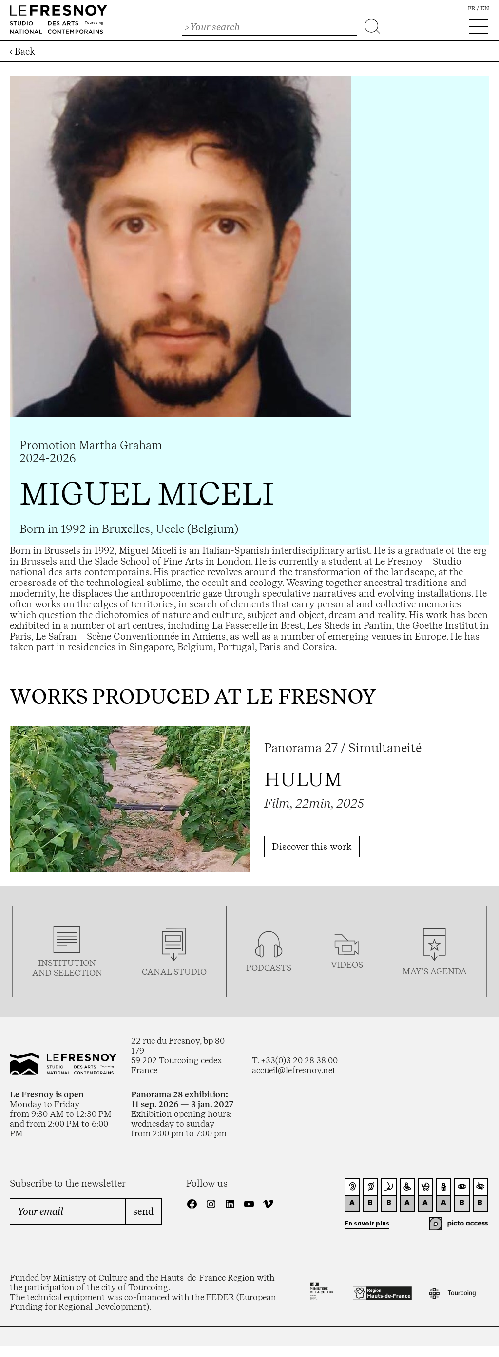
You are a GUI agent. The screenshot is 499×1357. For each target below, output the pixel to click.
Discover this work (312, 846)
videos (347, 965)
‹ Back (22, 51)
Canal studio (174, 972)
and (43, 973)
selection (78, 973)
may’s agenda (435, 971)
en (484, 8)
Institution (67, 963)
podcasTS (268, 968)
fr (471, 8)
